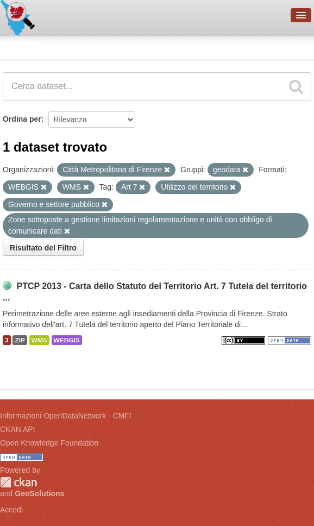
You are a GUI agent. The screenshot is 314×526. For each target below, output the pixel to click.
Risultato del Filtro (43, 247)
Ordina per (22, 119)
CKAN (18, 482)
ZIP (19, 340)
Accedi (11, 509)
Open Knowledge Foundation (49, 443)
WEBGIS (67, 340)
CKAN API (17, 429)
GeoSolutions (39, 493)
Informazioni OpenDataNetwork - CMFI (65, 415)
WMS (39, 340)
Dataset (19, 46)
